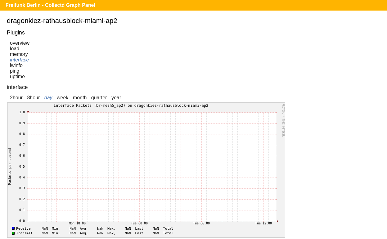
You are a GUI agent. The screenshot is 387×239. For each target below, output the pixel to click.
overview (19, 43)
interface (19, 59)
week (62, 97)
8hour (33, 97)
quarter (99, 97)
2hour (16, 97)
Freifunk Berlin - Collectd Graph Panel (50, 5)
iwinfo (16, 65)
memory (19, 54)
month (80, 97)
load (14, 48)
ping (14, 71)
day (48, 97)
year (116, 97)
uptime (17, 76)
